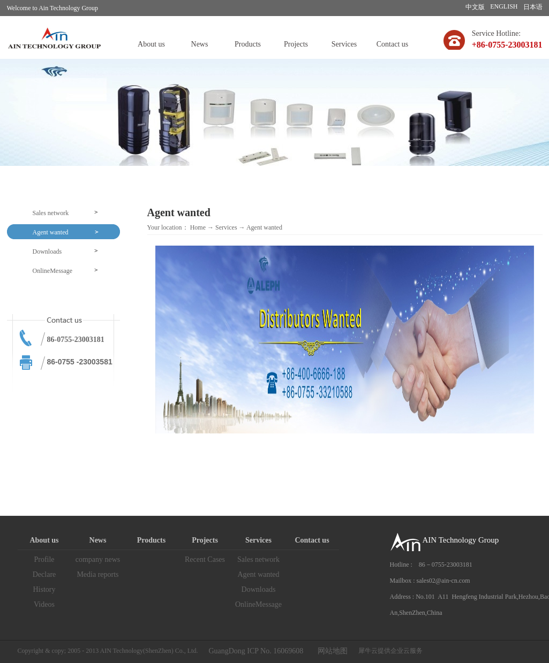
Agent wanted (264, 227)
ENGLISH (503, 6)
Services (226, 227)
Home (198, 227)
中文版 (475, 7)
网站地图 (331, 651)
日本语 (533, 7)
